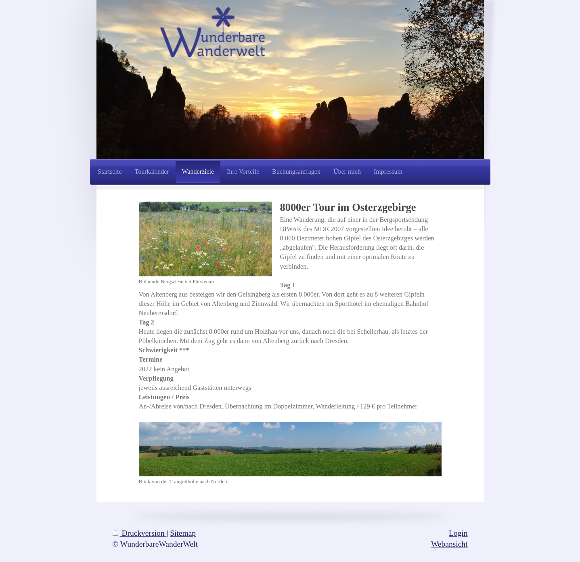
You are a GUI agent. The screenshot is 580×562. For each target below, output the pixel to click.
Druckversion (140, 533)
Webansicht (449, 544)
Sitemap (183, 533)
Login (458, 533)
